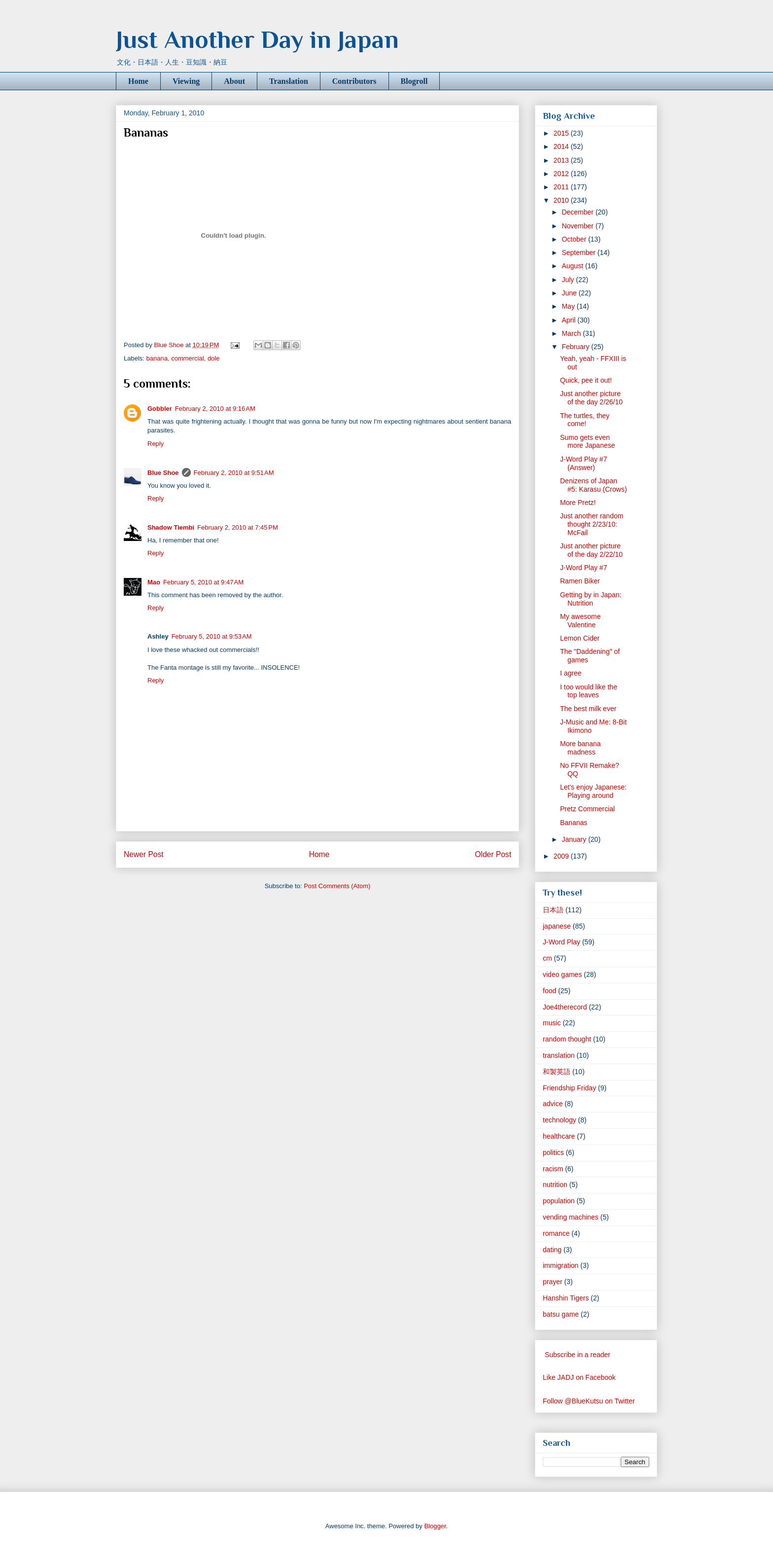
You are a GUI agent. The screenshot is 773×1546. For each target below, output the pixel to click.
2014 (562, 146)
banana (157, 358)
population (559, 1201)
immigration (560, 1265)
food (549, 991)
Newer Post (144, 854)
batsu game (561, 1314)
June (570, 293)
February (576, 347)
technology (559, 1120)
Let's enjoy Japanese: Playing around (593, 791)
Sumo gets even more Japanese (587, 441)
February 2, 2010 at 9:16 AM (215, 408)
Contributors (354, 81)
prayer (552, 1282)
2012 (562, 174)
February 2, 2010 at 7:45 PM (237, 527)
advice (552, 1104)
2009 (562, 856)
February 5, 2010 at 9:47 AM (203, 582)
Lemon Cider (579, 638)
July (569, 280)
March (572, 333)
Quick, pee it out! (586, 380)
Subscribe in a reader (577, 1355)
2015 (562, 133)
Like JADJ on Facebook (579, 1377)
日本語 (553, 910)
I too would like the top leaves (588, 691)
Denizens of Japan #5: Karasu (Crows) (593, 485)
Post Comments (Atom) (337, 886)
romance (556, 1233)
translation (559, 1055)
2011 (562, 187)
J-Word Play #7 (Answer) (583, 463)
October (575, 239)
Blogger (435, 1526)
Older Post (493, 854)
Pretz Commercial (587, 809)
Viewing (186, 81)
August (573, 266)
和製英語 (556, 1072)
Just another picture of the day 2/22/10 (591, 550)
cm (547, 958)
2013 (562, 160)
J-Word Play (561, 942)
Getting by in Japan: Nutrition (591, 599)
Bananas (573, 823)
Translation (288, 81)
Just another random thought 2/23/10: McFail (591, 524)
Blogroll (414, 81)
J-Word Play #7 (583, 568)
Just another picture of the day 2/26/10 (591, 398)
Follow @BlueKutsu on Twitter (589, 1401)
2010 (562, 200)
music (552, 1023)
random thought (567, 1039)
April (569, 320)
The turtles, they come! (584, 420)
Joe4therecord (565, 1007)
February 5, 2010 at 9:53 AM (212, 636)
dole (214, 358)
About (234, 81)
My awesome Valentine (580, 620)
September (579, 252)
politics (553, 1152)
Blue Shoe (163, 472)
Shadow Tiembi (170, 527)
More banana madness (580, 748)
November (578, 226)
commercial (187, 358)
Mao (153, 582)
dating (552, 1250)
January (575, 839)
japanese (557, 926)
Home (138, 81)
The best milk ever (588, 709)
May (569, 306)
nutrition (555, 1184)
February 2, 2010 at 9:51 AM (234, 472)
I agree (571, 673)
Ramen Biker (580, 581)
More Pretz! (578, 502)
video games (562, 974)
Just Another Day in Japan (257, 39)
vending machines (570, 1217)
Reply (155, 443)
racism (553, 1169)
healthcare (559, 1136)
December (578, 212)
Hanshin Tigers (566, 1298)
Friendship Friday (569, 1088)
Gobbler (159, 408)
